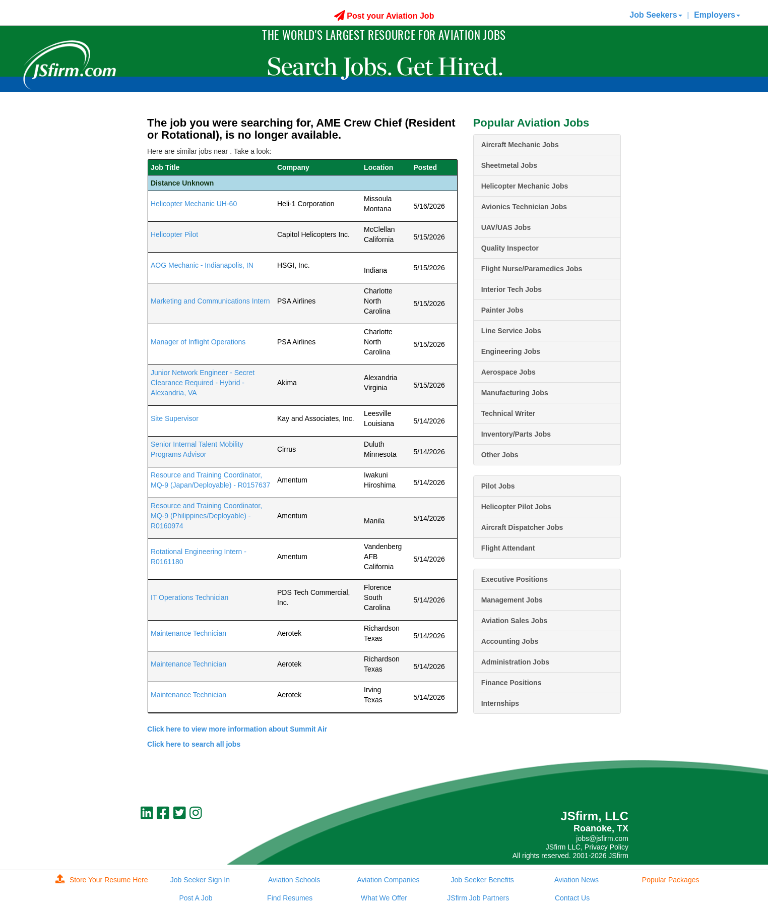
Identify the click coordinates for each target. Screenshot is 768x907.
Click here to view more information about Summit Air (237, 729)
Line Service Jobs (511, 331)
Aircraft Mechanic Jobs (520, 145)
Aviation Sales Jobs (514, 621)
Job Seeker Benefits (482, 880)
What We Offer (384, 898)
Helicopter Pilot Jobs (516, 507)
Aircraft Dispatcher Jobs (522, 527)
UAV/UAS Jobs (506, 227)
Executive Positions (514, 579)
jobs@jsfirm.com (602, 838)
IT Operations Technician (189, 597)
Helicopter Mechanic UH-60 (194, 204)
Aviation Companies (388, 880)
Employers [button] (717, 15)
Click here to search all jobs (193, 744)
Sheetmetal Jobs (509, 165)
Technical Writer (508, 413)
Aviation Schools (294, 880)
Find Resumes (289, 898)
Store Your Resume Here (101, 880)
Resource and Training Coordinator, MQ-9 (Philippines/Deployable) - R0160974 (206, 516)
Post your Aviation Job (384, 16)
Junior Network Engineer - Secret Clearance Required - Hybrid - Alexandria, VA (202, 383)
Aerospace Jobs (508, 372)
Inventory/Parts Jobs (516, 434)
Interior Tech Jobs (511, 289)
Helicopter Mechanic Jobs (524, 186)
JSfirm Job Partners (478, 898)
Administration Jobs (515, 662)
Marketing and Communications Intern (210, 301)
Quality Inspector (510, 248)
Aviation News (576, 880)
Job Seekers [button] (655, 15)
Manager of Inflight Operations (198, 342)
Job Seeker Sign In (200, 880)
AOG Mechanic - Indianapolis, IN (202, 265)
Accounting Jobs (510, 641)
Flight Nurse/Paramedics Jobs (532, 269)
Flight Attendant (508, 548)
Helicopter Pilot (174, 234)
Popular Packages (670, 880)
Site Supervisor (175, 418)
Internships (500, 703)
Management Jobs (512, 600)
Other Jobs (500, 455)
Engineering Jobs (510, 351)
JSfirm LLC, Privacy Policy (587, 847)
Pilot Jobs (498, 486)
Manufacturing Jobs (514, 393)
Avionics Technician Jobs (524, 207)
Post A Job (195, 898)
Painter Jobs (502, 310)
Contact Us (572, 898)
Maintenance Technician (188, 633)
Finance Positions (511, 683)
